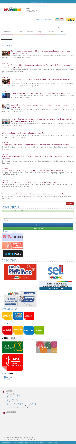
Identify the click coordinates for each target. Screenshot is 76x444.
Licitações (40, 31)
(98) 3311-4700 (11, 404)
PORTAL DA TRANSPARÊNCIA (44, 20)
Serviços (30, 31)
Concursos (19, 31)
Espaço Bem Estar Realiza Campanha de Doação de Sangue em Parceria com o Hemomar (36, 145)
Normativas (6, 37)
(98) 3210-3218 (12, 396)
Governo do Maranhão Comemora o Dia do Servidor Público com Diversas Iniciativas (34, 194)
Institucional (6, 31)
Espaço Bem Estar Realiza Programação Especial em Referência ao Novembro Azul (33, 170)
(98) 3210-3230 (33, 404)
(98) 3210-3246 (22, 404)
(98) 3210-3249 (22, 396)
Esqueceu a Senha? (9, 231)
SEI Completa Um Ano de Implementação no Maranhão (23, 133)
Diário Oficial (8, 377)
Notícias (51, 31)
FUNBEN (61, 31)
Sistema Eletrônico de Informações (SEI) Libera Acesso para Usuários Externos (31, 182)
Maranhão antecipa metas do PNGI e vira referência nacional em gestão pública (40, 93)
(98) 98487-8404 (12, 400)
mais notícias (69, 203)
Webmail (7, 379)
